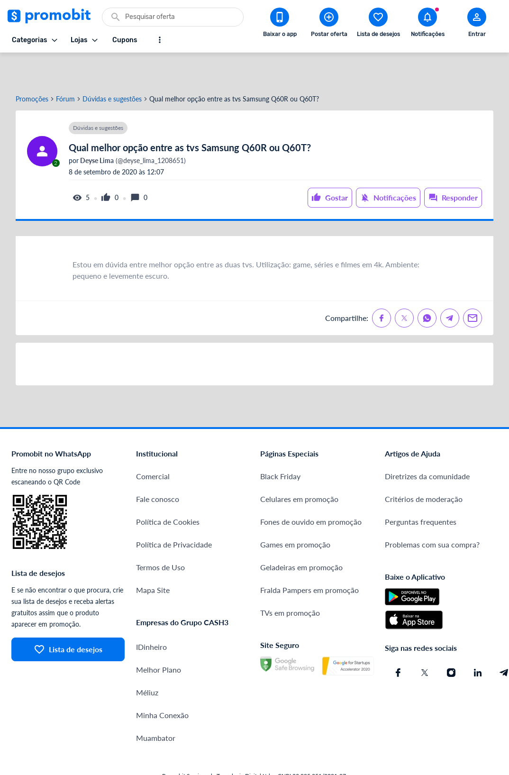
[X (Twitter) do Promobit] (424, 641)
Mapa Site (153, 558)
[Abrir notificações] (427, 24)
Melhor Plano (158, 638)
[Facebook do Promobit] (398, 641)
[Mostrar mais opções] (159, 39)
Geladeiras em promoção (301, 535)
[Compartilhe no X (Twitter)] (404, 286)
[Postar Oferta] (329, 24)
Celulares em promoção (299, 467)
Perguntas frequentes (420, 490)
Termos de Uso (160, 535)
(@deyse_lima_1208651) (132, 129)
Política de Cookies (168, 490)
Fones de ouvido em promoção (311, 490)
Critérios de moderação (424, 467)
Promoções (32, 68)
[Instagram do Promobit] (451, 641)
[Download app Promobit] (279, 24)
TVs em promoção (290, 581)
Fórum (65, 68)
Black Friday (280, 444)
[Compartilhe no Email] (472, 286)
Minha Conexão (162, 683)
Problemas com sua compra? (432, 513)
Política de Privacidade (174, 513)
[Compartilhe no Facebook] (381, 286)
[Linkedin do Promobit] (477, 641)
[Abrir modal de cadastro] (476, 24)
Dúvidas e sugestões (112, 68)
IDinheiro (151, 615)
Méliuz (147, 661)
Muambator (155, 706)
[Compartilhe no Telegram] (449, 286)
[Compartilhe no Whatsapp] (427, 286)
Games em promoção (295, 513)
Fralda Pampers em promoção (309, 558)
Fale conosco (157, 467)
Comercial (153, 444)
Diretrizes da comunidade (427, 444)
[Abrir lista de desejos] (378, 24)
